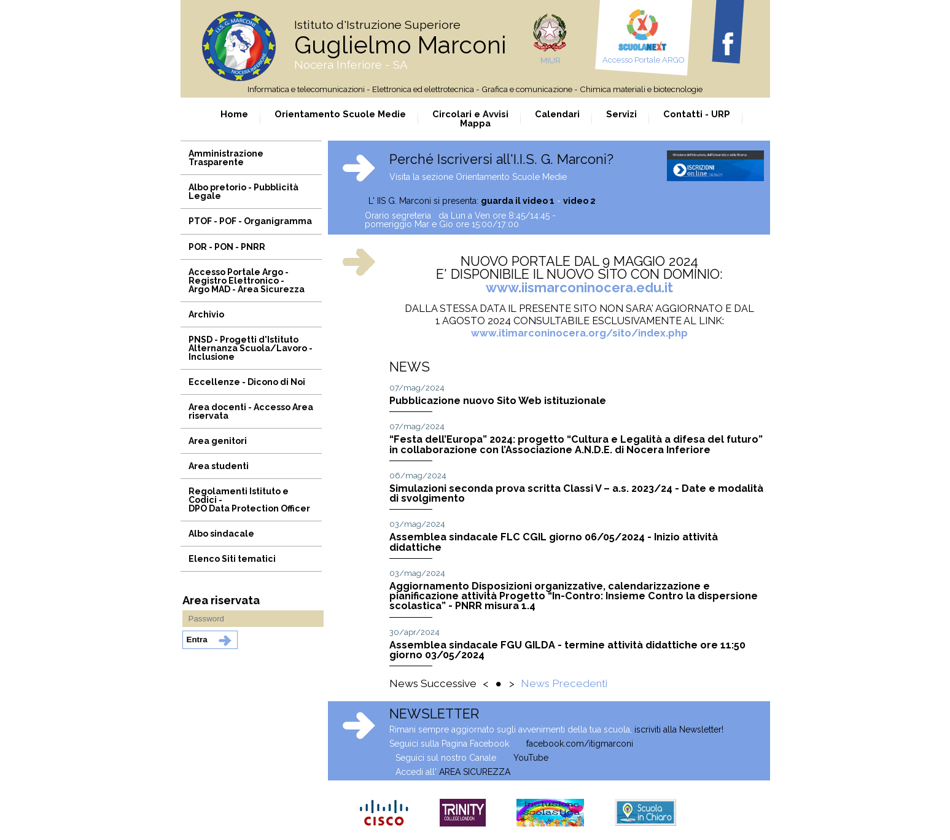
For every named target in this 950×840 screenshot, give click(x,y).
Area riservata (221, 600)
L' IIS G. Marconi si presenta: (445, 201)
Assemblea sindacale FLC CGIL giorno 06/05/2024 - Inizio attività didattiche (553, 542)
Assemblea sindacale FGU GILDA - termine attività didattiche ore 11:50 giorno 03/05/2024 (567, 650)
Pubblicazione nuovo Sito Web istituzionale (497, 400)
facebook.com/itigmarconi (579, 744)
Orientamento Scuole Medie (340, 114)
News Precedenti (564, 683)
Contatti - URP (696, 114)
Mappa (475, 123)
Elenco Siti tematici (232, 559)
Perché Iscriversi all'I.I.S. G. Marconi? (501, 159)
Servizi (621, 114)
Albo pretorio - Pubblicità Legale (243, 191)
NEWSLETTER (434, 713)
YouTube (530, 758)
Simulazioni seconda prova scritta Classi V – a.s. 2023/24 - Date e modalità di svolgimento (576, 493)
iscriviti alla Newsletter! (678, 729)
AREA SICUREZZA (474, 772)
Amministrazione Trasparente (226, 158)
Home (234, 114)
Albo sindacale (221, 534)
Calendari (557, 114)
